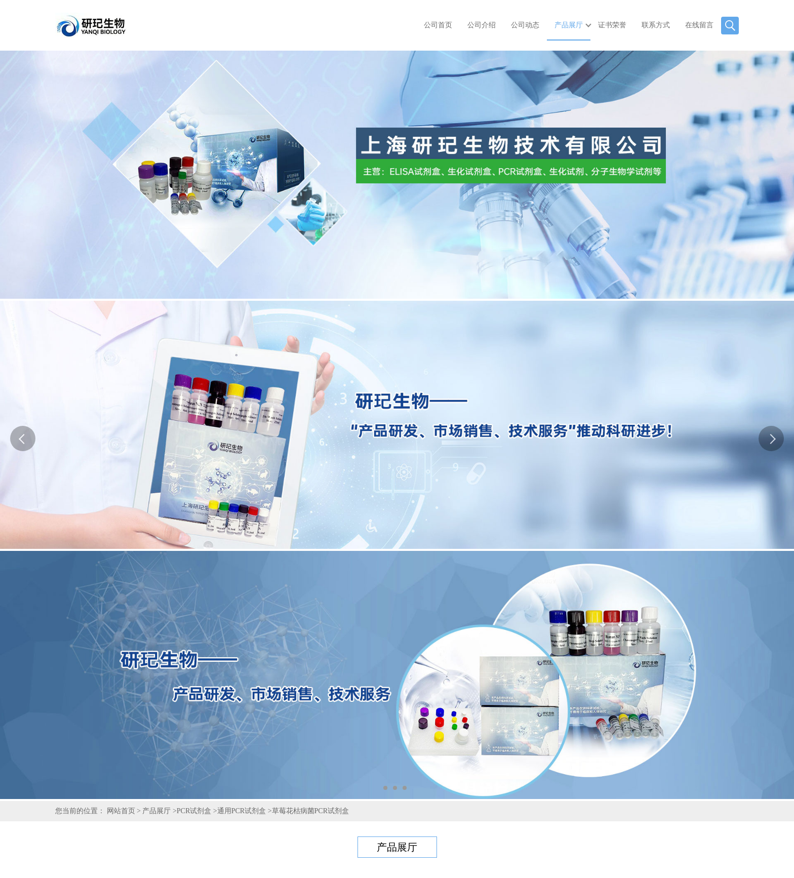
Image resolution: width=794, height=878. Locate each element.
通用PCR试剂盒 (241, 811)
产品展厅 (568, 25)
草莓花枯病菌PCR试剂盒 (310, 811)
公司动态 (525, 25)
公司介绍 (481, 25)
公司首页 (438, 25)
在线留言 (699, 25)
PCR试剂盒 (194, 811)
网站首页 (121, 811)
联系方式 (656, 25)
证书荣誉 (612, 25)
